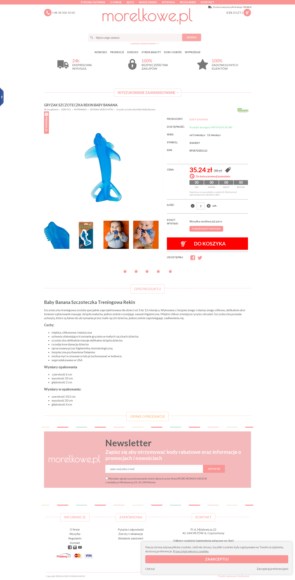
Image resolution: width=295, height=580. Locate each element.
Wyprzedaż (192, 52)
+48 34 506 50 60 (63, 12)
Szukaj (192, 37)
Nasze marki (148, 2)
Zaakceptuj (217, 559)
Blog (130, 2)
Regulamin (188, 2)
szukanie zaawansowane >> (145, 43)
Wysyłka (168, 2)
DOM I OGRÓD (173, 52)
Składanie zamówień (130, 538)
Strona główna (93, 2)
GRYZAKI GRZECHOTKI (101, 109)
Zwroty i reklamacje (130, 533)
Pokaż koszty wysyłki (206, 228)
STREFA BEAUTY (151, 52)
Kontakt (207, 2)
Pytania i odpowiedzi (131, 529)
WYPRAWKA (80, 109)
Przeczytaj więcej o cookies (191, 551)
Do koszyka (203, 244)
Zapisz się (214, 468)
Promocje (117, 52)
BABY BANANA (198, 119)
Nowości (101, 52)
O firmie (116, 2)
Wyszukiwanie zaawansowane (146, 93)
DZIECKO (132, 52)
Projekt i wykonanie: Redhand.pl (233, 576)
